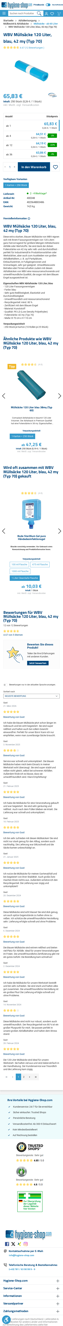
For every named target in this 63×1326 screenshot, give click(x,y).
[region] (31, 70)
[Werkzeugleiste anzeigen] (6, 1319)
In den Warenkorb (33, 166)
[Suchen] (39, 13)
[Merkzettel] (52, 14)
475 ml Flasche (40, 564)
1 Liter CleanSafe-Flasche (25, 578)
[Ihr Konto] (46, 14)
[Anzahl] (10, 166)
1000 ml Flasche (20, 571)
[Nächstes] (59, 397)
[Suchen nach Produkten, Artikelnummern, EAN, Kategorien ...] (21, 13)
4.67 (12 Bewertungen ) (32, 47)
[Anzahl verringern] (5, 166)
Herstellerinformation (15, 218)
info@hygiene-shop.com (21, 1255)
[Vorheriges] (3, 397)
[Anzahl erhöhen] (14, 166)
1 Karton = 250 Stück (16, 185)
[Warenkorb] (59, 13)
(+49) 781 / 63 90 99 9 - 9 (22, 1269)
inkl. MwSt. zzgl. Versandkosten (21, 105)
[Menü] (4, 13)
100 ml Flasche (19, 564)
